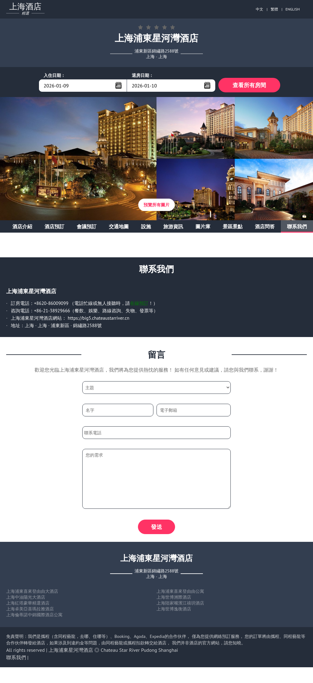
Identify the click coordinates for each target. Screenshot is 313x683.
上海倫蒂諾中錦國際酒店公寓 (34, 616)
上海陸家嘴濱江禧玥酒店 (180, 605)
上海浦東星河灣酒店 (71, 652)
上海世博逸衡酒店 (173, 610)
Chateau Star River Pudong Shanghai (139, 652)
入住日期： (54, 75)
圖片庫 (202, 227)
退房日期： (142, 75)
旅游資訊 (173, 227)
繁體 (274, 9)
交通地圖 (119, 227)
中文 (259, 9)
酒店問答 (265, 227)
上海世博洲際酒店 (173, 599)
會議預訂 (86, 227)
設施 (146, 227)
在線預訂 (139, 304)
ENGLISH (292, 9)
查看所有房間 (249, 85)
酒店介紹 (22, 227)
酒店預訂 (54, 227)
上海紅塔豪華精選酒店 (27, 605)
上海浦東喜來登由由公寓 (180, 593)
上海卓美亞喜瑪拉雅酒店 (30, 610)
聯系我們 (297, 227)
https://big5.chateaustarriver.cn (98, 319)
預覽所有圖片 (156, 206)
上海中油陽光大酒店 (25, 599)
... (118, 85)
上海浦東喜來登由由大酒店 (32, 593)
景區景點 (232, 227)
